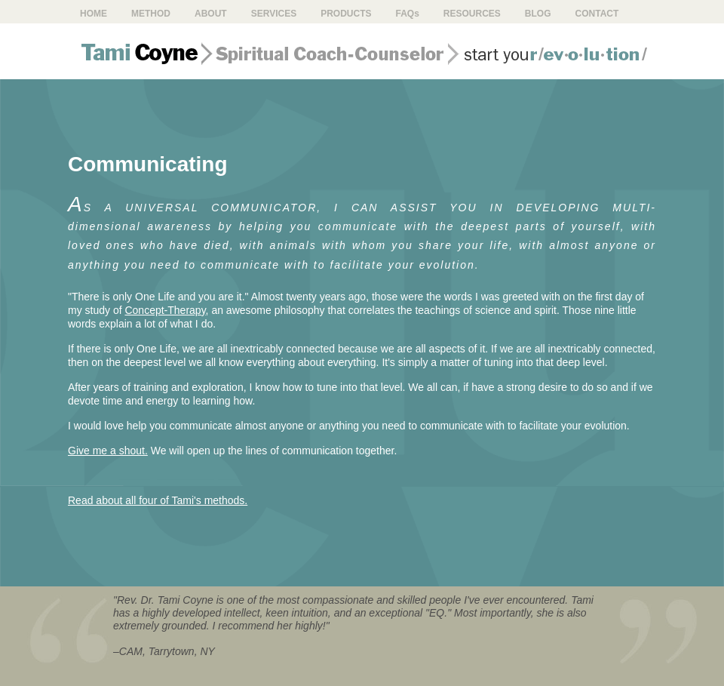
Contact (597, 13)
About (211, 13)
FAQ (407, 13)
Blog (538, 13)
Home (93, 13)
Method (150, 13)
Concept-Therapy (164, 310)
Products (346, 13)
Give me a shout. (108, 451)
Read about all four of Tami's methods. (157, 500)
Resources (472, 13)
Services (273, 13)
